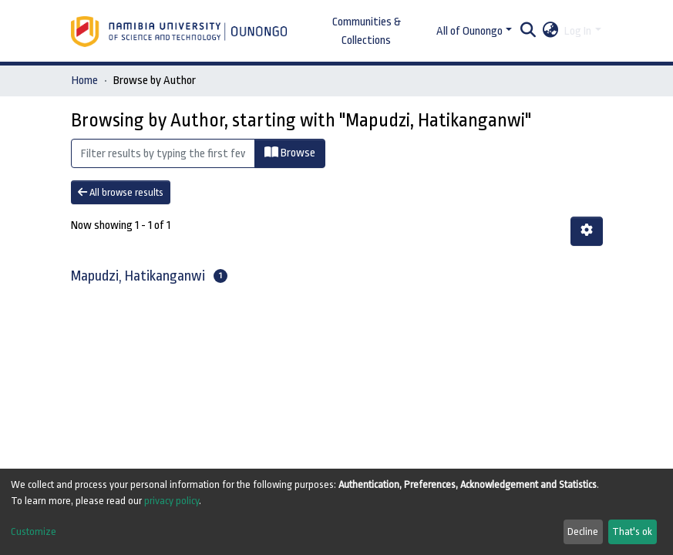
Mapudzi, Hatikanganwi (138, 275)
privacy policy (171, 500)
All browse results (120, 192)
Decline (582, 531)
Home (85, 80)
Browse (289, 153)
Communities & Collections (366, 31)
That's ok (632, 531)
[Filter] (163, 153)
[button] (550, 31)
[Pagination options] (586, 231)
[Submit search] (527, 31)
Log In (577, 31)
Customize (33, 531)
